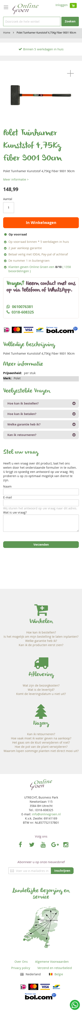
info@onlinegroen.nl (46, 814)
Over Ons (21, 962)
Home (6, 32)
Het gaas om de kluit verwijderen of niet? (41, 742)
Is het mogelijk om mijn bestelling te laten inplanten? (41, 637)
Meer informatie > (16, 179)
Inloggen (62, 5)
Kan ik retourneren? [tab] (21, 435)
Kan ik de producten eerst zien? (41, 645)
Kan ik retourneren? (41, 734)
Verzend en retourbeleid (54, 968)
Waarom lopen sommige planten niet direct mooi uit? (41, 751)
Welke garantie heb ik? (41, 641)
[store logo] (25, 8)
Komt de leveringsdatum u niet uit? (41, 694)
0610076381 (22, 306)
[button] (70, 73)
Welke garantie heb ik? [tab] (24, 424)
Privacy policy (20, 968)
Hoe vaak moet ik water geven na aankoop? (41, 738)
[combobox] (31, 21)
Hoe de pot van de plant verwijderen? (41, 747)
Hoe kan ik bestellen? (41, 632)
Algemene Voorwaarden (52, 962)
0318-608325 (23, 312)
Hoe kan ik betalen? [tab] (21, 414)
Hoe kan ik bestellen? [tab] (23, 403)
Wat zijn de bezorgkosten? (41, 685)
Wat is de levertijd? (41, 690)
